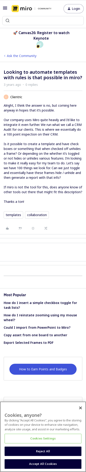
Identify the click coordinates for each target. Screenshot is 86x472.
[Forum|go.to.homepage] (31, 8)
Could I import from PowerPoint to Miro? (37, 327)
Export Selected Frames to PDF (28, 342)
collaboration (37, 215)
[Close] (80, 408)
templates (13, 215)
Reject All (43, 451)
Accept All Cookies (43, 464)
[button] (5, 9)
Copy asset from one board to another (35, 335)
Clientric (16, 97)
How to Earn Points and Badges (43, 369)
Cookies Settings (43, 438)
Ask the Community (21, 56)
